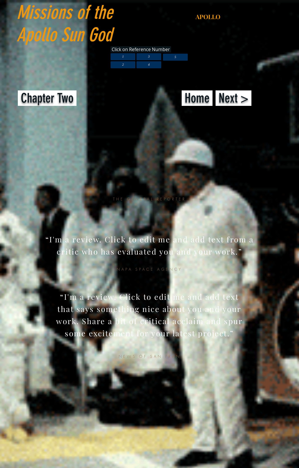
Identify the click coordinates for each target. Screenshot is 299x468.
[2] (123, 64)
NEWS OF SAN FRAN (150, 356)
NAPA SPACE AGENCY (150, 269)
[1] (123, 56)
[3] (148, 56)
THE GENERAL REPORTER (149, 199)
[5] (175, 57)
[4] (148, 64)
